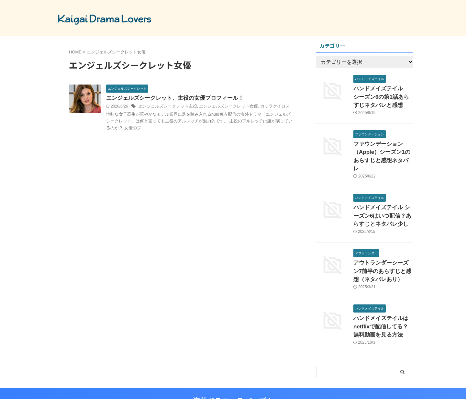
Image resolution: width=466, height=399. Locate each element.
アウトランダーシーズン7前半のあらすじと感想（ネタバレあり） (382, 253)
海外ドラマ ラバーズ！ (233, 378)
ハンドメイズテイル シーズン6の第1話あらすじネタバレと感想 (383, 95)
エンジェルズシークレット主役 (165, 107)
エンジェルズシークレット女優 (221, 107)
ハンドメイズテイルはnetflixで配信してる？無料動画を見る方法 (382, 305)
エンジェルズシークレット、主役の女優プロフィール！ (171, 98)
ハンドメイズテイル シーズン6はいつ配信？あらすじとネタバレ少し (381, 200)
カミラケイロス (264, 107)
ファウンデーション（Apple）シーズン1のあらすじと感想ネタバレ (381, 148)
